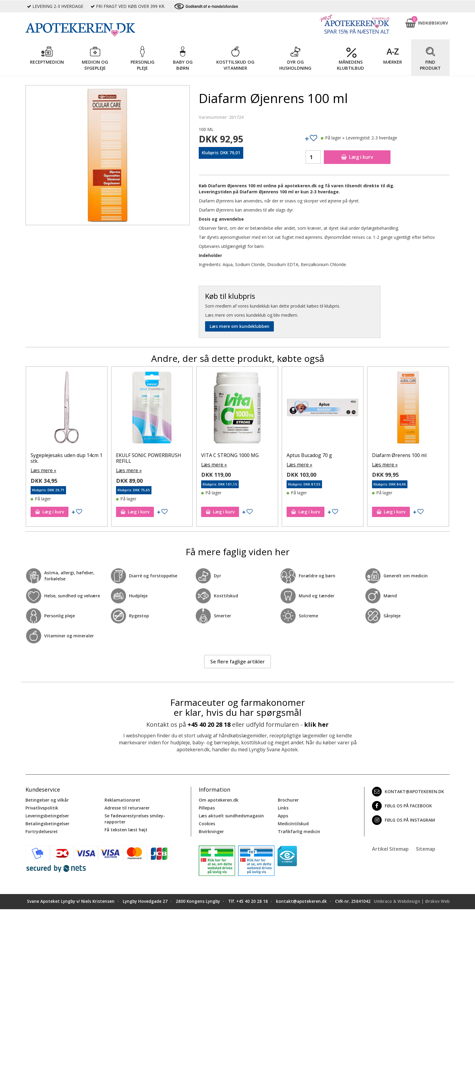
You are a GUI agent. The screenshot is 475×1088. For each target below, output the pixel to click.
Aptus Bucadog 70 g (394, 455)
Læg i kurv (357, 157)
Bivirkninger (211, 831)
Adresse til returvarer (127, 807)
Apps (283, 815)
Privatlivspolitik (41, 807)
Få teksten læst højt (126, 829)
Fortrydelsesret (41, 831)
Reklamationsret (122, 799)
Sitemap (425, 848)
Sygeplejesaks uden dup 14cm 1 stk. (152, 458)
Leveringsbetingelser (47, 815)
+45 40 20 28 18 (209, 724)
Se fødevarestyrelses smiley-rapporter (135, 818)
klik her (316, 724)
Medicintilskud (293, 823)
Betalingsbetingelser (47, 823)
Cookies (207, 823)
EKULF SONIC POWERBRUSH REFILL (234, 458)
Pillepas (207, 807)
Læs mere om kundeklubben (239, 326)
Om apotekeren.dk (218, 799)
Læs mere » (42, 464)
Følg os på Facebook (402, 805)
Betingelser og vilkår (47, 799)
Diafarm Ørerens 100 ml (58, 455)
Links (283, 807)
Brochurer (288, 799)
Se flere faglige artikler (237, 661)
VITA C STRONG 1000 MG (315, 455)
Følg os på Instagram (403, 819)
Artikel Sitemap (390, 848)
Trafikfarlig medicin (299, 831)
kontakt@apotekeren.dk (408, 791)
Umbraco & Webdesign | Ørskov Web (412, 900)
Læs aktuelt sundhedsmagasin (231, 815)
